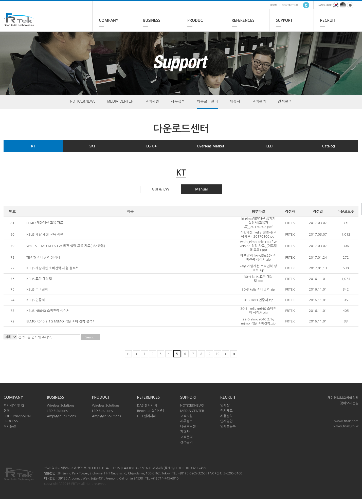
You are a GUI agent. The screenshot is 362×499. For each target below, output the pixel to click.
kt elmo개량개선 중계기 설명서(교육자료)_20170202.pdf (258, 222)
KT (33, 146)
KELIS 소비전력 (37, 289)
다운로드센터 (207, 101)
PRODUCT (196, 20)
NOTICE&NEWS (83, 101)
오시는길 (10, 426)
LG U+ (151, 146)
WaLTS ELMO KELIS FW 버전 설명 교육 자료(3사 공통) (65, 245)
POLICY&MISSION (17, 416)
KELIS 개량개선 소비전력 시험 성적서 (52, 268)
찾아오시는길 (349, 403)
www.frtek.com (346, 421)
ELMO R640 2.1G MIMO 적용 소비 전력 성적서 (60, 321)
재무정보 (178, 101)
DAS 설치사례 (147, 405)
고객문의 (259, 101)
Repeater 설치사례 (150, 410)
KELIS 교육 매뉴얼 (39, 278)
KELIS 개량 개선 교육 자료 (44, 234)
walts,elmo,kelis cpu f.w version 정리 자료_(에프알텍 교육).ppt (258, 246)
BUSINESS (151, 20)
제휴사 (235, 101)
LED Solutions (57, 410)
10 (218, 353)
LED (269, 146)
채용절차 (226, 416)
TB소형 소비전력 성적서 (43, 257)
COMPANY (108, 20)
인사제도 (226, 410)
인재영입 (226, 421)
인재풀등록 (228, 426)
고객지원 (152, 101)
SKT (92, 146)
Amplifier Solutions (61, 416)
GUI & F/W (160, 189)
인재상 (225, 405)
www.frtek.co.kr (345, 426)
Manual (201, 189)
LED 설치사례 (146, 416)
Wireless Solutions (60, 405)
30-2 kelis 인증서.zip (258, 300)
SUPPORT (284, 20)
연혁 (7, 410)
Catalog (328, 146)
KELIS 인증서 (35, 300)
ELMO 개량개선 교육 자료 (44, 222)
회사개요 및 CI (14, 405)
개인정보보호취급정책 (343, 397)
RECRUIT (327, 20)
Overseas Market (210, 146)
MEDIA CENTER (120, 101)
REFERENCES (243, 20)
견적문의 (285, 101)
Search (90, 337)
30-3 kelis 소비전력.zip (258, 289)
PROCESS (11, 421)
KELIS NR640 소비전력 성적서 (47, 310)
